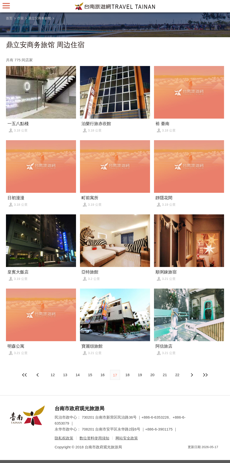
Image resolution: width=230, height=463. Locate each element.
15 (90, 375)
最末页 (205, 375)
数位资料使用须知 (94, 438)
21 (165, 375)
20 (152, 375)
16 (102, 375)
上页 (192, 375)
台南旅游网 (115, 6)
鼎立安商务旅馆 (39, 18)
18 (127, 375)
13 (65, 375)
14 (78, 375)
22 (177, 375)
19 (140, 375)
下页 (38, 375)
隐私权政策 (64, 438)
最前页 (25, 375)
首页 (9, 18)
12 (53, 375)
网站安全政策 (126, 438)
